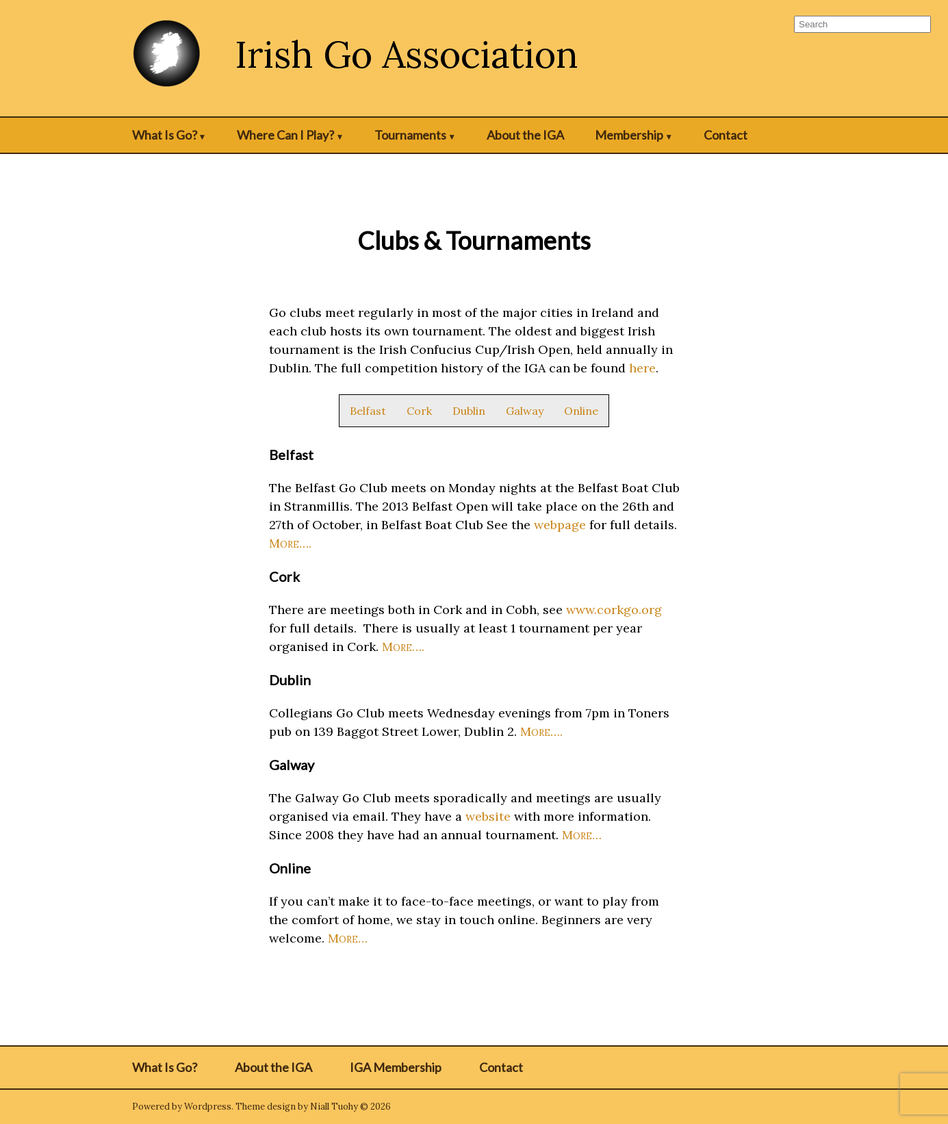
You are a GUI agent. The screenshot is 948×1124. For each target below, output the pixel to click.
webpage (560, 525)
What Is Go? (164, 134)
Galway (524, 411)
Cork (419, 411)
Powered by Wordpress (181, 1106)
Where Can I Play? (285, 134)
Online (581, 411)
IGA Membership (395, 1067)
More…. (290, 543)
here (642, 368)
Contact (725, 134)
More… (582, 835)
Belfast (368, 411)
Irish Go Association (406, 54)
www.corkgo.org (614, 609)
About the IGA (525, 134)
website (488, 816)
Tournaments (410, 134)
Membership (629, 134)
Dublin (468, 411)
